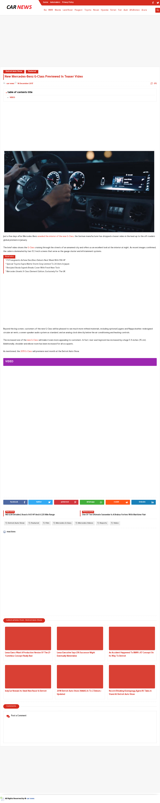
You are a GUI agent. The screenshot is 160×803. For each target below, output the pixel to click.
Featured (32, 72)
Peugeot (78, 10)
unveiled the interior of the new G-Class (56, 237)
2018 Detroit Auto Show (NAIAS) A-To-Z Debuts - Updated (79, 693)
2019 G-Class (26, 352)
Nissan (96, 10)
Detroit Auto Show (14, 72)
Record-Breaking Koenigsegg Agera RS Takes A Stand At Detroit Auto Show (130, 693)
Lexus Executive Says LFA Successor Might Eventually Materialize (76, 654)
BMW (50, 10)
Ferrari (113, 10)
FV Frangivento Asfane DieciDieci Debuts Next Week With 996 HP (36, 260)
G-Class (31, 248)
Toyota (87, 10)
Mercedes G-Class (62, 523)
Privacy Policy (68, 2)
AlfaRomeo (135, 10)
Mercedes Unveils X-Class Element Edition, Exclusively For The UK (36, 272)
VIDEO (12, 98)
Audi (126, 10)
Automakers (55, 2)
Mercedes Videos (84, 523)
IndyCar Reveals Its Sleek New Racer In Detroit (26, 691)
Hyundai (104, 10)
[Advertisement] (80, 42)
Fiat (120, 10)
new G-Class (32, 340)
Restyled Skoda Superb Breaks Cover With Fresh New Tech (33, 268)
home (45, 2)
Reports (102, 523)
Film (46, 523)
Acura (144, 10)
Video (115, 523)
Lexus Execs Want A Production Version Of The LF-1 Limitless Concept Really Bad (28, 654)
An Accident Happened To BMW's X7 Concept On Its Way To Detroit (131, 654)
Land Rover (68, 10)
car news (30, 799)
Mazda (58, 10)
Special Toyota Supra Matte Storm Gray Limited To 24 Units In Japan (38, 264)
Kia (45, 10)
